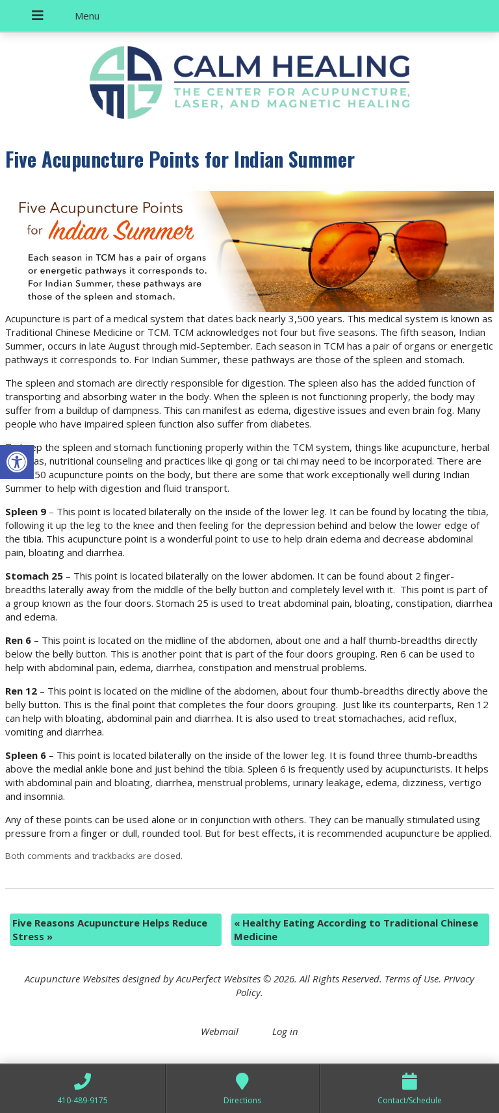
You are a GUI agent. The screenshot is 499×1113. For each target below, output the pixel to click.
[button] (17, 462)
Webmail (219, 1031)
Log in (285, 1031)
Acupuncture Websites (72, 978)
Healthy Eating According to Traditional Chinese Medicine (356, 929)
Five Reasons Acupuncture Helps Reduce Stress (109, 929)
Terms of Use (412, 978)
